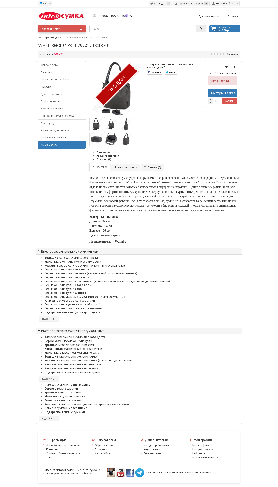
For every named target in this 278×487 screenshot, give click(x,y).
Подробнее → (49, 318)
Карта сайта (102, 453)
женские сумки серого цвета (71, 258)
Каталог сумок (62, 28)
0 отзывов (232, 54)
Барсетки (46, 72)
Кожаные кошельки (52, 108)
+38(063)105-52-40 (111, 16)
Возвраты (101, 449)
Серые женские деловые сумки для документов (85, 297)
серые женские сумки (66, 265)
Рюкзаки (46, 86)
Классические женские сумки (75, 337)
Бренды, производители (158, 445)
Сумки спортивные (52, 94)
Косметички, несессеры (55, 130)
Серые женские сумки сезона (73, 308)
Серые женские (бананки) (72, 304)
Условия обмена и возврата (63, 453)
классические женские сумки (69, 341)
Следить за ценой (223, 73)
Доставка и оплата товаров (63, 445)
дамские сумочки (61, 388)
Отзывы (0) (103, 159)
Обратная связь (104, 445)
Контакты (52, 449)
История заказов (202, 449)
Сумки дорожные (51, 101)
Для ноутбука (49, 123)
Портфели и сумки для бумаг (58, 115)
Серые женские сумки (68, 269)
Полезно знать (152, 453)
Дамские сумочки (67, 385)
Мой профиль (200, 445)
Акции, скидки (151, 449)
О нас (49, 457)
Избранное (199, 453)
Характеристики (107, 155)
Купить (229, 101)
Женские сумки (50, 65)
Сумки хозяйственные (54, 137)
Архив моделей (53, 37)
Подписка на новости (205, 457)
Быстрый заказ (223, 93)
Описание (103, 152)
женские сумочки (65, 412)
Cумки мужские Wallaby (55, 79)
